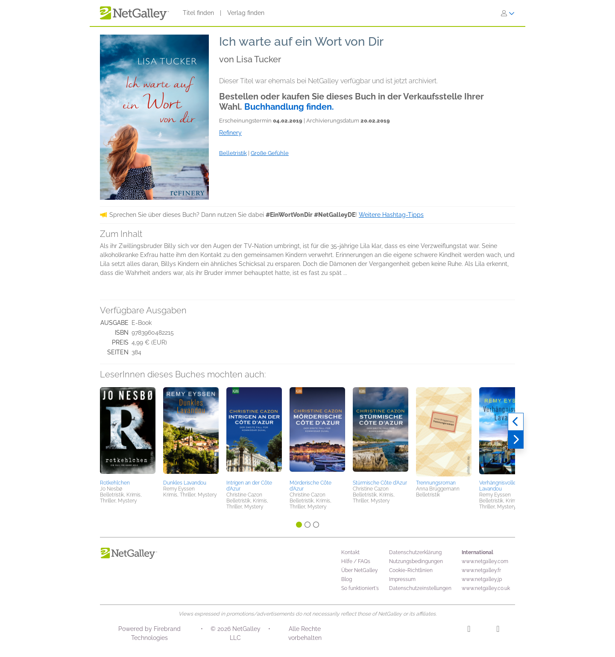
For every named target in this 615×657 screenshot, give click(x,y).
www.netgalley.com (485, 561)
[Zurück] (516, 422)
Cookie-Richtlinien (411, 570)
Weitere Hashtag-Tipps (391, 214)
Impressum (402, 579)
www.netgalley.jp (482, 579)
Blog (346, 579)
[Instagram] (468, 630)
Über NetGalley (359, 570)
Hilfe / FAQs (355, 561)
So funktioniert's (360, 588)
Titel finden (198, 12)
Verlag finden (245, 12)
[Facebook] (497, 630)
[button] (127, 432)
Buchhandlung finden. (289, 107)
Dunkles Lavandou (184, 483)
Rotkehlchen (115, 483)
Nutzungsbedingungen (416, 561)
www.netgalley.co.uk (486, 588)
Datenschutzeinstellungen (420, 588)
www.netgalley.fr (481, 570)
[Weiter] (516, 440)
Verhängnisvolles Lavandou (498, 486)
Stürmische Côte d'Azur (380, 483)
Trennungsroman (436, 483)
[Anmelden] (507, 13)
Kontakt (350, 552)
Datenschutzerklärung (415, 552)
